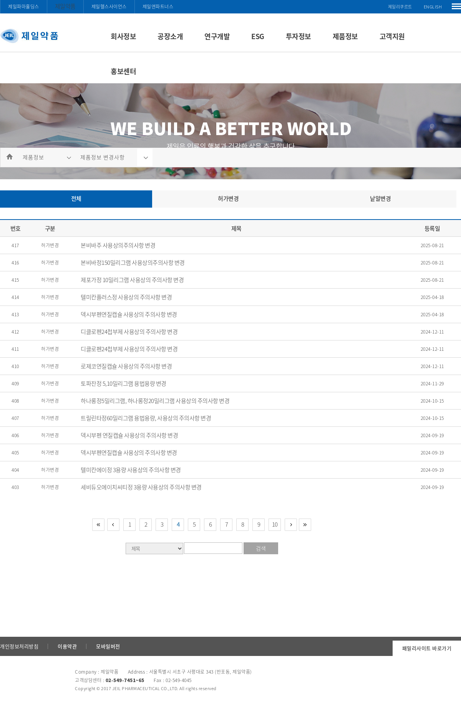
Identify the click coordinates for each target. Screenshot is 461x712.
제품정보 (345, 36)
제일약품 (65, 6)
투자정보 (298, 36)
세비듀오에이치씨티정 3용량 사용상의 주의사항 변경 (141, 487)
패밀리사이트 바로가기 (427, 648)
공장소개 (170, 36)
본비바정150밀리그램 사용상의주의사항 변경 (133, 262)
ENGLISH (433, 6)
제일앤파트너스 (158, 6)
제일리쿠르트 (400, 6)
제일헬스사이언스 (109, 6)
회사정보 (123, 36)
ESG (257, 36)
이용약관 (67, 646)
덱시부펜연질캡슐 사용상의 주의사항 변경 (129, 314)
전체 (76, 198)
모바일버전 (108, 646)
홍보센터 (123, 71)
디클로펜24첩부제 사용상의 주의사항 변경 (129, 331)
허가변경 (228, 198)
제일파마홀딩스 (23, 6)
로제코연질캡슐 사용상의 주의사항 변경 (126, 366)
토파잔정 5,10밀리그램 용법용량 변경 (123, 383)
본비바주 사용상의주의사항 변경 (118, 245)
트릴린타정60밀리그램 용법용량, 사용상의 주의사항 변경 (146, 418)
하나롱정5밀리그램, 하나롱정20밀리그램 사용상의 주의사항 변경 (155, 400)
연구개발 (217, 36)
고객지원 (392, 36)
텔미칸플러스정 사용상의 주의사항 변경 (126, 297)
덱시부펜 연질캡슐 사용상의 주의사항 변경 (129, 435)
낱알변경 (380, 198)
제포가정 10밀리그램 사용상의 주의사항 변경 (132, 280)
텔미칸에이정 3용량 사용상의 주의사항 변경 (131, 470)
